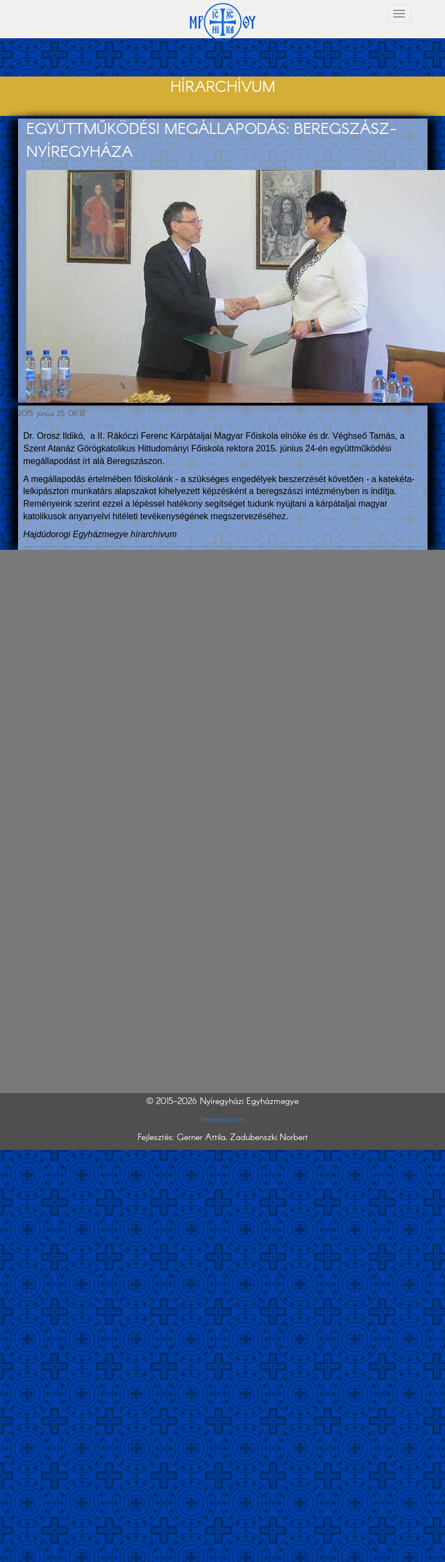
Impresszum (222, 1119)
